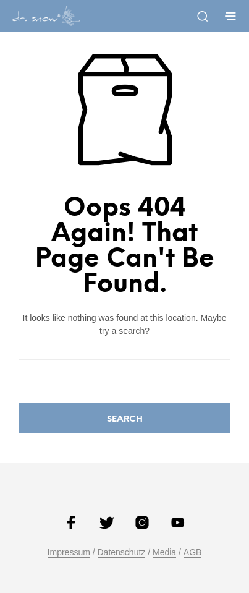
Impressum (69, 552)
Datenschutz (122, 552)
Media (164, 552)
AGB (193, 552)
